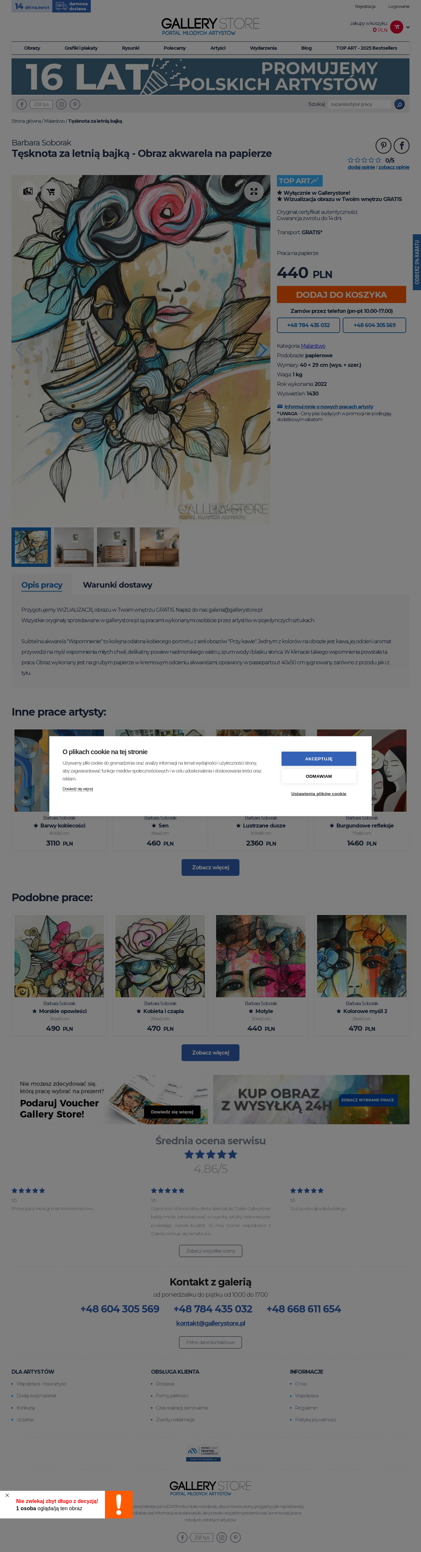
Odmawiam (319, 776)
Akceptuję (319, 758)
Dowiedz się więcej (77, 788)
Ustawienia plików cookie (319, 793)
